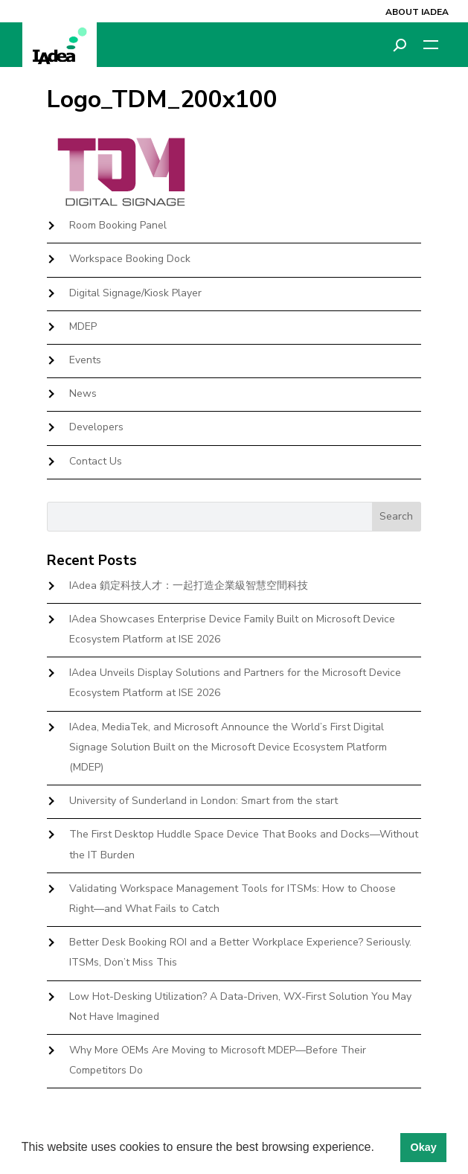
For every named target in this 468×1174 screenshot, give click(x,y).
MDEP (83, 326)
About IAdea (417, 12)
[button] (379, 1148)
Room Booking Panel (118, 225)
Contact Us (95, 461)
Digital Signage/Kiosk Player (135, 293)
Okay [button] (423, 1147)
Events (85, 360)
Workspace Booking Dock (129, 259)
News (83, 393)
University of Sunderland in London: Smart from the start (203, 801)
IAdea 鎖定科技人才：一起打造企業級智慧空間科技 (188, 585)
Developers (96, 427)
